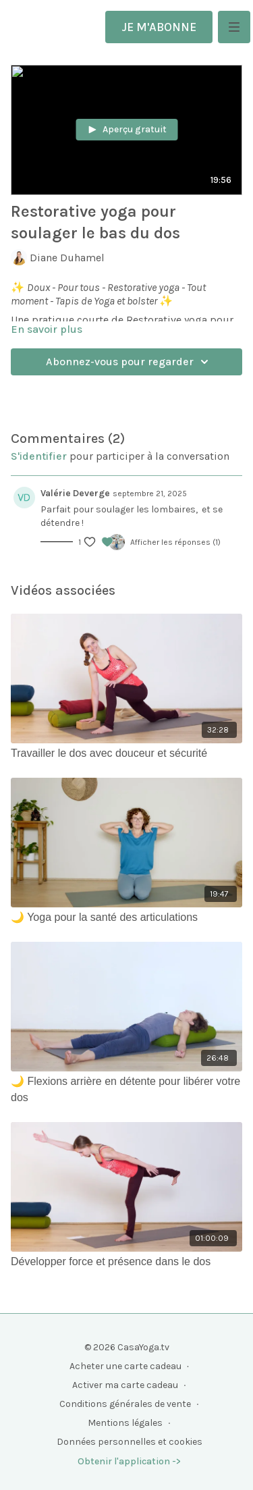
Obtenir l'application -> (129, 1461)
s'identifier (39, 456)
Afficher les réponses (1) (175, 542)
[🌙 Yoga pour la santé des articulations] (126, 917)
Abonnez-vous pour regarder (129, 362)
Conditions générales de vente (125, 1404)
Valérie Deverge (75, 493)
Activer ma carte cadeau (125, 1385)
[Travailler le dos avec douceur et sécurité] (126, 753)
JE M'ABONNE (158, 27)
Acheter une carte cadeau (125, 1366)
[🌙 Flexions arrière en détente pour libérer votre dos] (126, 1089)
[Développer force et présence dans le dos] (126, 1262)
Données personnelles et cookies (129, 1441)
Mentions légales (125, 1423)
